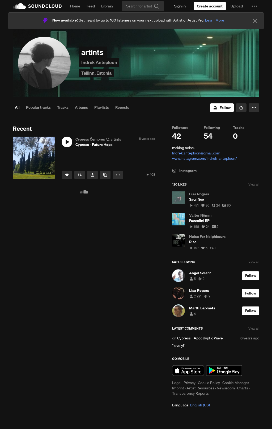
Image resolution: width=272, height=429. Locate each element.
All (17, 107)
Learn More (214, 20)
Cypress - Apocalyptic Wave (200, 338)
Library (107, 6)
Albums (81, 107)
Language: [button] (191, 405)
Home (75, 6)
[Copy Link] (105, 175)
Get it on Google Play (224, 370)
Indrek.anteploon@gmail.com (196, 153)
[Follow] (222, 107)
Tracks (63, 107)
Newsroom (226, 388)
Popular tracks (38, 107)
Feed (91, 6)
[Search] (143, 6)
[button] (254, 6)
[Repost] (79, 175)
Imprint (178, 388)
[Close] (255, 21)
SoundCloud (37, 6)
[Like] (67, 175)
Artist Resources (200, 388)
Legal (176, 383)
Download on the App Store (188, 370)
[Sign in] (180, 6)
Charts (242, 388)
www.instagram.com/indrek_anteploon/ (204, 158)
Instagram (184, 171)
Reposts (122, 107)
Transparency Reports (190, 393)
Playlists (101, 107)
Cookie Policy (209, 383)
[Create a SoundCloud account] (210, 6)
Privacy (190, 383)
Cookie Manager (235, 383)
